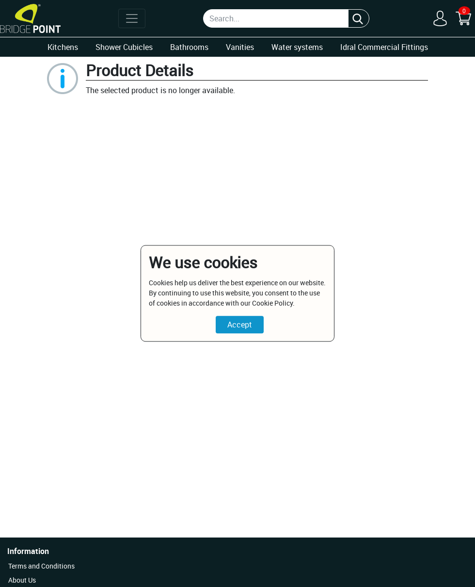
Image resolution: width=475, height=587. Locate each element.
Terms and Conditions (41, 566)
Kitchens (63, 47)
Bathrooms (189, 47)
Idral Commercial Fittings (384, 47)
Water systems (297, 47)
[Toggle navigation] (131, 18)
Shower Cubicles (124, 47)
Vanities (240, 47)
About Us (22, 580)
